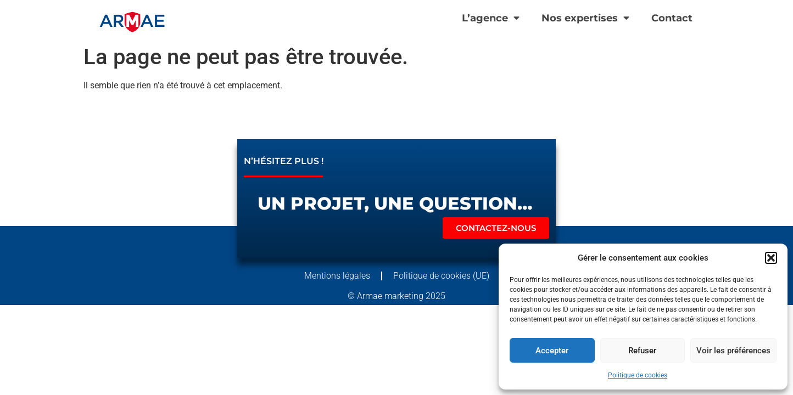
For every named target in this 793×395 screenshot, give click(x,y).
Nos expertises (585, 18)
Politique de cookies (637, 375)
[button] (771, 257)
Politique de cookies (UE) (441, 275)
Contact (672, 18)
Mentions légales (337, 275)
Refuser (642, 351)
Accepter (551, 351)
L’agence (491, 18)
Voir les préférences (733, 351)
